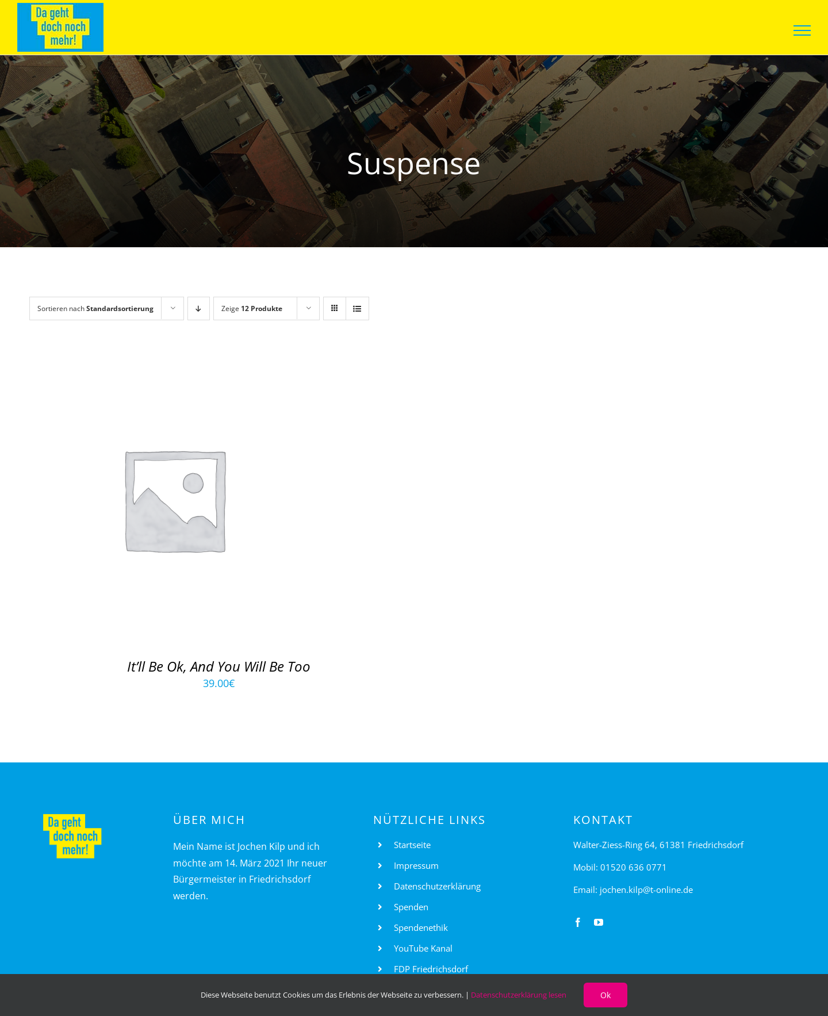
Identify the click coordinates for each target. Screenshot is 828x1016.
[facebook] (577, 922)
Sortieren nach (95, 308)
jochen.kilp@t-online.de (646, 889)
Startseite (412, 844)
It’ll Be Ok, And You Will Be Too (218, 666)
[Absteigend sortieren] (198, 308)
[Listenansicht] (357, 308)
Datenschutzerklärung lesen (518, 995)
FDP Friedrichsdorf (431, 969)
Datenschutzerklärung (437, 886)
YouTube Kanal (423, 948)
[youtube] (598, 922)
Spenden (411, 907)
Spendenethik (421, 927)
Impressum (416, 865)
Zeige (251, 308)
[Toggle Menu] (802, 30)
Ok (605, 995)
